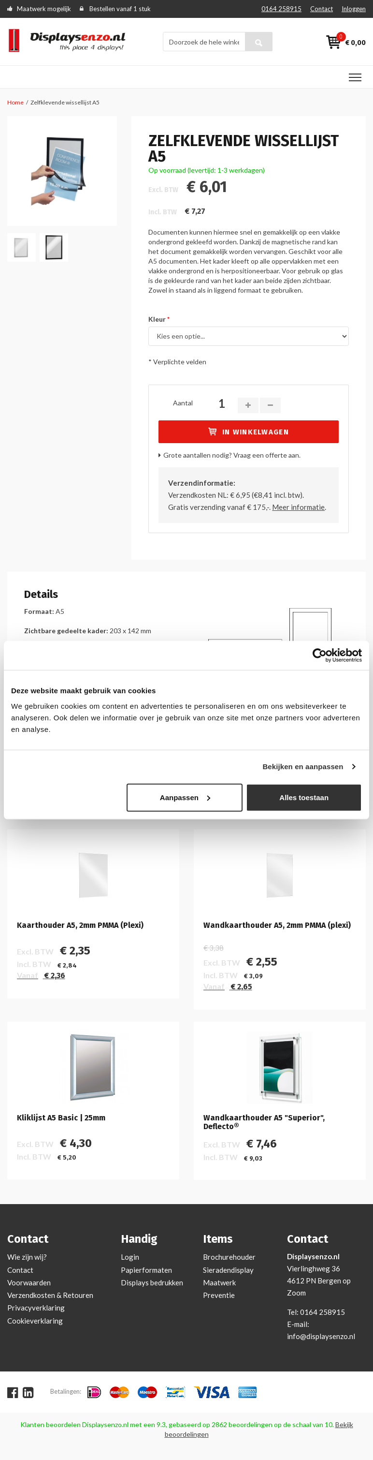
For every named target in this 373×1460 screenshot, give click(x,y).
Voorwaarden (29, 1282)
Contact (321, 9)
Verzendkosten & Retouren (50, 1295)
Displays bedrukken (152, 1282)
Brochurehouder (229, 1256)
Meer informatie (298, 507)
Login (130, 1256)
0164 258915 (281, 9)
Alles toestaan (304, 797)
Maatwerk (219, 1282)
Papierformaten (146, 1270)
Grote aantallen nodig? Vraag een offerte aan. (232, 455)
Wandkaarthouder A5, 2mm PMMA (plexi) (277, 925)
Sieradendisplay (228, 1270)
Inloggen (354, 9)
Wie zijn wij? (27, 1256)
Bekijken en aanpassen (302, 766)
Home (15, 102)
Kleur (157, 319)
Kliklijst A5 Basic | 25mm (61, 1118)
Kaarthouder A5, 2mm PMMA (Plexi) (80, 925)
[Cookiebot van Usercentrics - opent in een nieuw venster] (319, 655)
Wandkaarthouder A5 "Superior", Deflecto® (264, 1122)
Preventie (219, 1295)
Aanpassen (185, 797)
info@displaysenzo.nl (321, 1336)
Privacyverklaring (36, 1307)
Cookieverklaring (35, 1320)
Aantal (183, 403)
